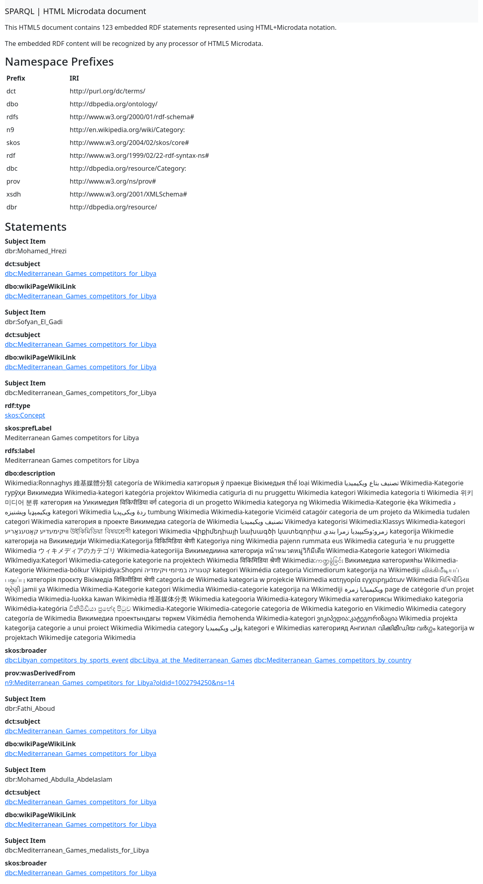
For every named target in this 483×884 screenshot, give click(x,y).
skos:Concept (25, 415)
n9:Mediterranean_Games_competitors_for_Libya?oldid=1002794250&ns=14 (120, 682)
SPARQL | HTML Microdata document (75, 11)
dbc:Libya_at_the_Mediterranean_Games (191, 660)
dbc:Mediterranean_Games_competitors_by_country (332, 660)
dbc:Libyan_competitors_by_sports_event (66, 660)
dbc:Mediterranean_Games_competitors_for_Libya (80, 273)
